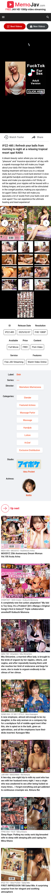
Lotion (27, 435)
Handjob (27, 427)
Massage (27, 420)
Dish (19, 374)
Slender (27, 397)
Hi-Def (27, 442)
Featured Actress (27, 405)
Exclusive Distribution (29, 450)
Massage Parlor (27, 412)
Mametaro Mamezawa (30, 387)
